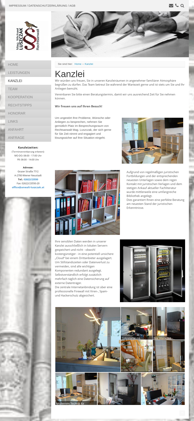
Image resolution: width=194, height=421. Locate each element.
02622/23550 (31, 179)
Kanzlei (89, 64)
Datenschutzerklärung (47, 5)
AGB (72, 5)
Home (78, 64)
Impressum (17, 5)
